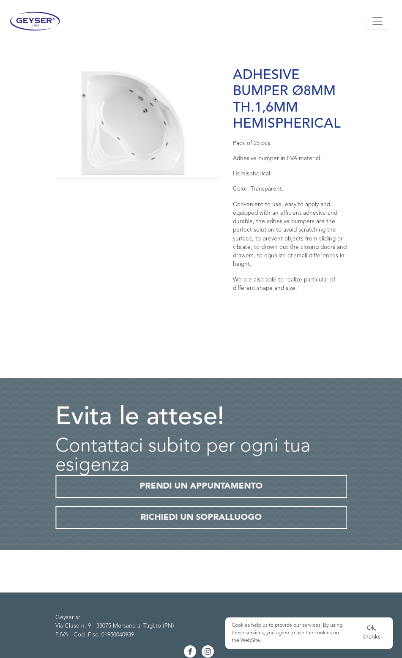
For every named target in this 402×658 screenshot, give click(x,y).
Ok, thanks (371, 632)
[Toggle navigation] (377, 21)
